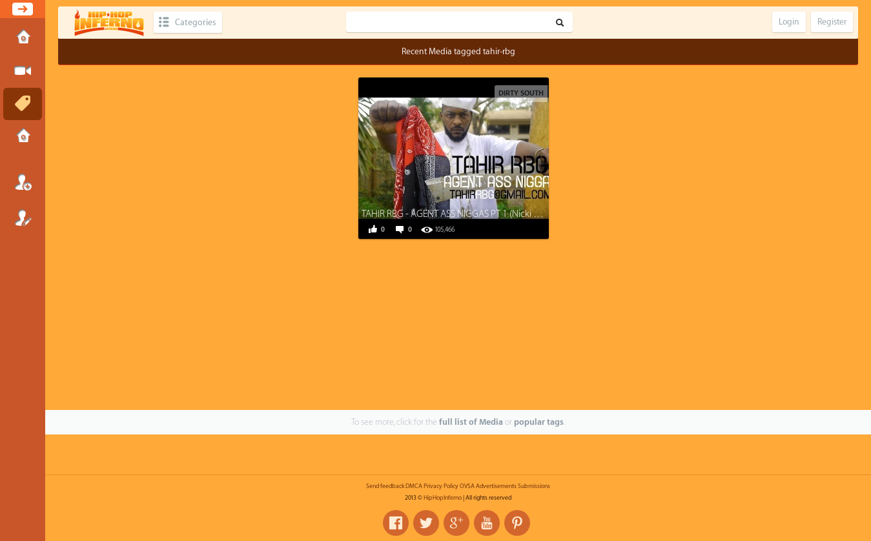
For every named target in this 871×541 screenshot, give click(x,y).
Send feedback (385, 486)
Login (22, 182)
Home (22, 38)
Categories (195, 22)
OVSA (467, 486)
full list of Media (471, 422)
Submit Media (22, 71)
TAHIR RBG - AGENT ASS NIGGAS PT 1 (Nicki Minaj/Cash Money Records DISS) (513, 214)
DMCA (413, 486)
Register (22, 217)
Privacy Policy (441, 486)
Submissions (22, 137)
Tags (22, 104)
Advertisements (496, 486)
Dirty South (521, 93)
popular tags (539, 422)
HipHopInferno (443, 498)
